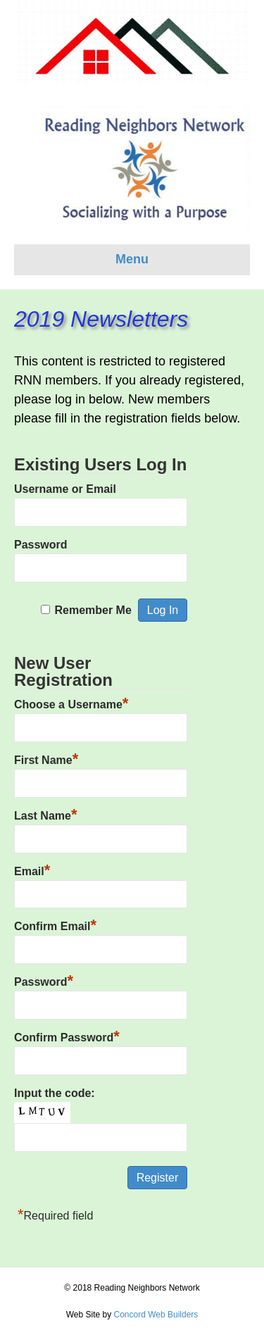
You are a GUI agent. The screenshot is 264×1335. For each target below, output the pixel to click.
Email (32, 869)
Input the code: (54, 1093)
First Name (46, 758)
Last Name (45, 814)
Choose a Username (71, 702)
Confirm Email (55, 924)
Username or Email (65, 489)
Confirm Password (67, 1035)
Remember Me (92, 610)
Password (41, 545)
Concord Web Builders (155, 1315)
